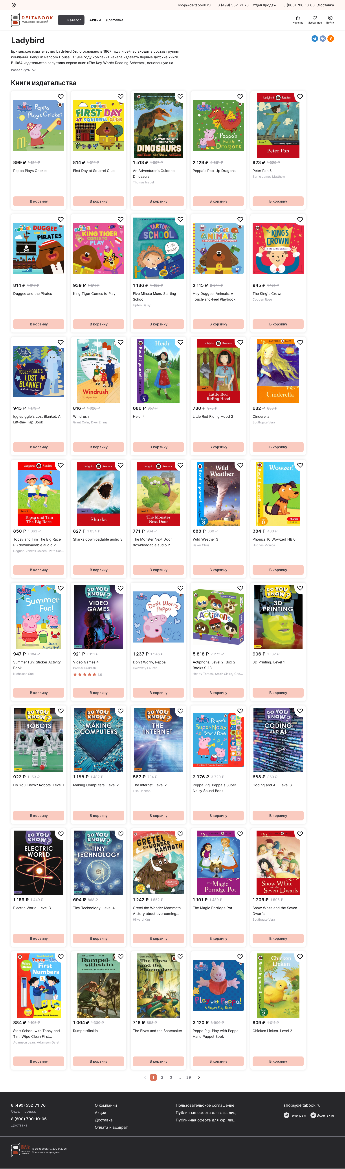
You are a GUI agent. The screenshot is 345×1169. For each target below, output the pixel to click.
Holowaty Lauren (145, 668)
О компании (106, 1105)
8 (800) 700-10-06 (299, 5)
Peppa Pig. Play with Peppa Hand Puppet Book (216, 1034)
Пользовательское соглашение (205, 1105)
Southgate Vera (264, 422)
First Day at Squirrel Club (94, 170)
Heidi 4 (139, 416)
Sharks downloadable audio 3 (98, 539)
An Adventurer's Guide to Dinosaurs (154, 173)
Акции (97, 20)
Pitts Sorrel (56, 551)
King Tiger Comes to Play (94, 293)
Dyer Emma (99, 422)
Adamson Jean (24, 1042)
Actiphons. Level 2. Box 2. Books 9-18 (215, 665)
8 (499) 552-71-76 (233, 5)
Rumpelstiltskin (85, 1031)
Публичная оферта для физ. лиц (206, 1112)
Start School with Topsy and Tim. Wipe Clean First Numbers (36, 1034)
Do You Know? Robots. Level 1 (38, 785)
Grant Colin (81, 422)
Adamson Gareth (49, 1042)
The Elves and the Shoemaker (157, 1031)
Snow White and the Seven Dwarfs (275, 911)
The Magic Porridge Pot (212, 908)
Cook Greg (242, 674)
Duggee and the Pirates (32, 293)
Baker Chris (201, 545)
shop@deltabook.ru (194, 5)
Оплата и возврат (111, 1127)
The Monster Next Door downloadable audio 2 (152, 542)
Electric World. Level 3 (32, 908)
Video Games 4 (86, 662)
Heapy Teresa (203, 674)
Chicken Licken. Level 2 (272, 1031)
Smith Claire (223, 674)
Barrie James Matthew (269, 176)
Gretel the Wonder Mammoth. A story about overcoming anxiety (157, 911)
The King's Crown (267, 293)
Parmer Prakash (84, 668)
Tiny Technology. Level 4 (94, 908)
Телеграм (295, 1115)
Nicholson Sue (23, 674)
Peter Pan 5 (262, 170)
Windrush (81, 416)
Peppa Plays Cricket (30, 170)
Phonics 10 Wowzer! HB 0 (274, 539)
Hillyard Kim (141, 919)
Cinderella (261, 416)
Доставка (117, 20)
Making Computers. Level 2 (96, 785)
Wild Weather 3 (205, 539)
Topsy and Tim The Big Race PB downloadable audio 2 (37, 542)
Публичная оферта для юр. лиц (205, 1120)
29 (188, 1077)
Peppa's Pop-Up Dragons (214, 170)
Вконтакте (322, 1115)
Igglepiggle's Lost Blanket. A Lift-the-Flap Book (37, 419)
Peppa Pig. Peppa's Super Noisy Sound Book (214, 788)
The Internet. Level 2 (150, 785)
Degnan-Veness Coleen (30, 551)
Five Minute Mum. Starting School (154, 296)
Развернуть (20, 70)
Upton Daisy (141, 305)
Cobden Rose (262, 299)
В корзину (39, 201)
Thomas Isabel (143, 182)
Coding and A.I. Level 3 (272, 785)
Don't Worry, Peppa (149, 662)
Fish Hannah (141, 791)
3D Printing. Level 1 (269, 662)
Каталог (76, 20)
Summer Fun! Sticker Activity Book (37, 665)
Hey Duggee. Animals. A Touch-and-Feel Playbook (214, 296)
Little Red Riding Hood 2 (213, 416)
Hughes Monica (264, 545)
